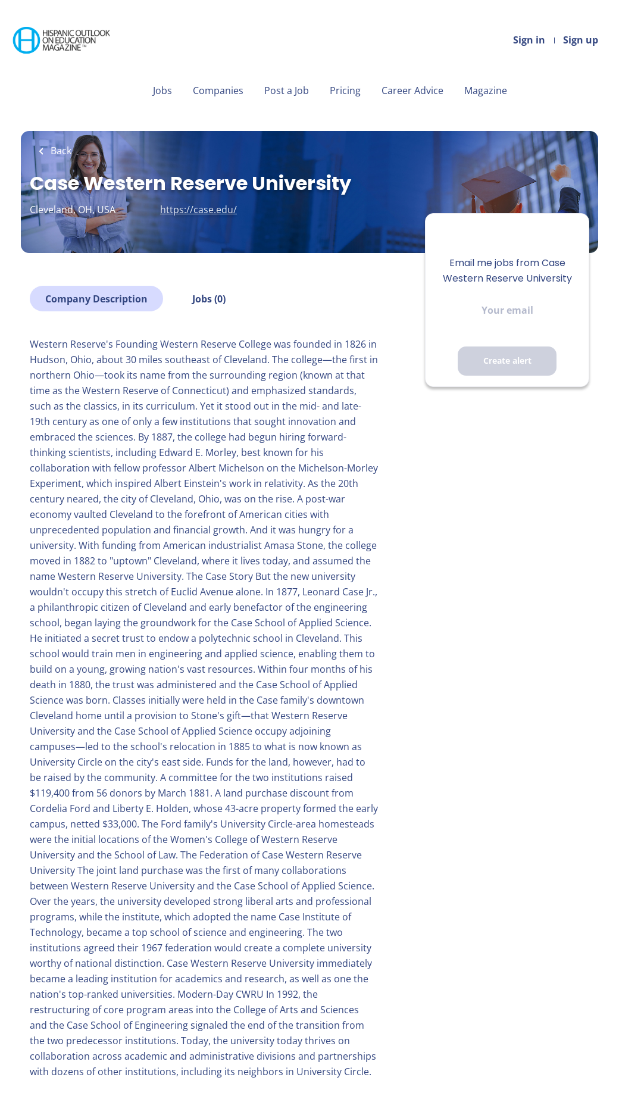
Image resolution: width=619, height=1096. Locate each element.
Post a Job (286, 90)
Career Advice (412, 90)
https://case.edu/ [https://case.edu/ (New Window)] (198, 209)
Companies (218, 90)
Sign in (529, 40)
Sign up (580, 40)
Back (59, 150)
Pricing (345, 90)
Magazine (485, 90)
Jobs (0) (209, 298)
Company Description (96, 298)
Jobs (162, 90)
